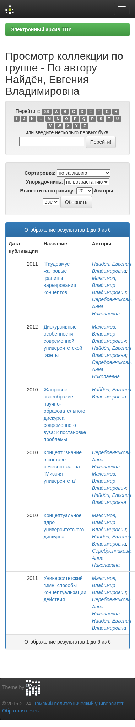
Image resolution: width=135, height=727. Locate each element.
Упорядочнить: (44, 182)
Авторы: (104, 191)
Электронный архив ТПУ (41, 29)
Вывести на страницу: (47, 191)
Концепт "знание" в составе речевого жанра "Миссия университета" (63, 467)
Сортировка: (40, 173)
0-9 (46, 111)
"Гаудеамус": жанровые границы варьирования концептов (60, 278)
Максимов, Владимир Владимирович (109, 285)
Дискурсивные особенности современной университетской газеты (63, 341)
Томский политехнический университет (79, 703)
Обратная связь (20, 711)
